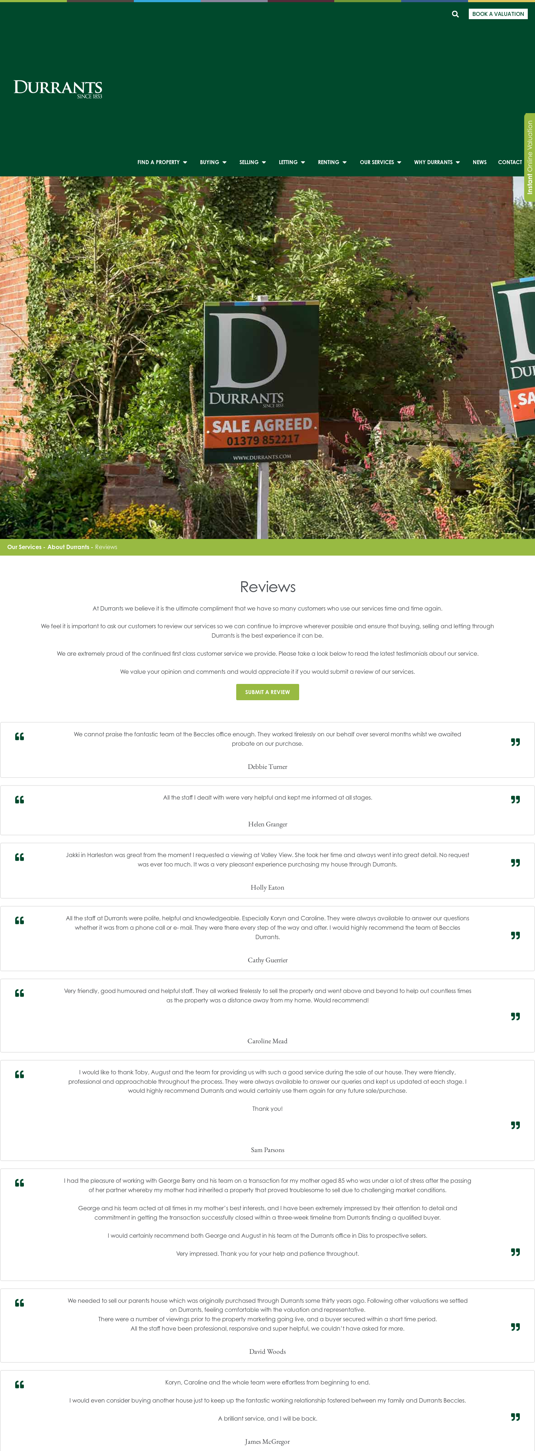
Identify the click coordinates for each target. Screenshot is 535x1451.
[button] (455, 14)
